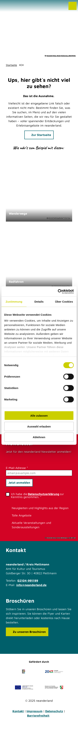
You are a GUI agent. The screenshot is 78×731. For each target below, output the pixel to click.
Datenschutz (54, 711)
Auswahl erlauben (39, 426)
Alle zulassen (39, 415)
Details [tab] (39, 301)
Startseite (11, 64)
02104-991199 (27, 580)
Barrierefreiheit (38, 715)
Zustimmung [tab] (14, 301)
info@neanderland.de (31, 585)
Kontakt (18, 711)
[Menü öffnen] (72, 6)
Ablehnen (39, 437)
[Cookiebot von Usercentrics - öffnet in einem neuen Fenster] (58, 291)
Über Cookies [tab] (64, 301)
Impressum (34, 711)
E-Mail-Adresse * (17, 467)
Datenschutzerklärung (43, 494)
